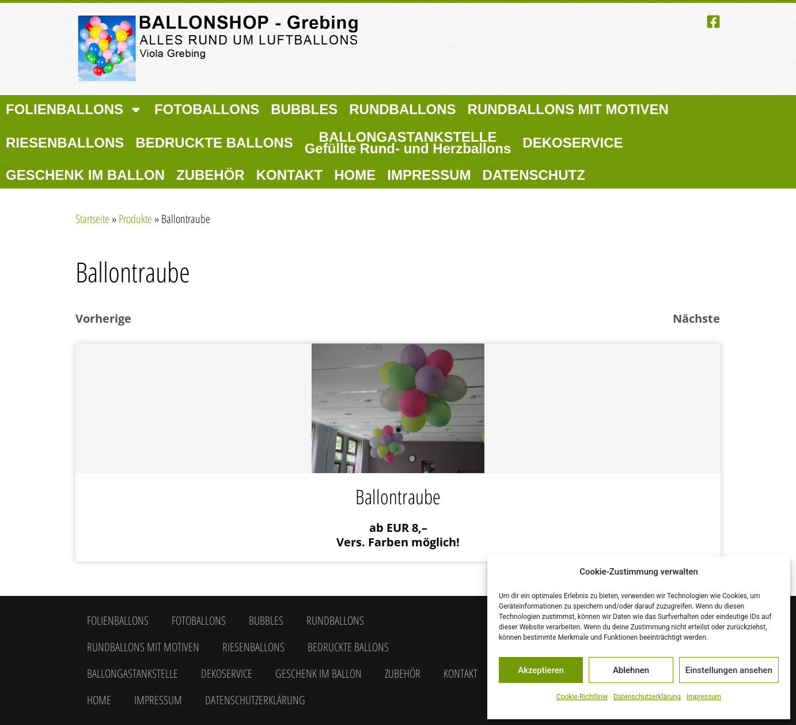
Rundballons (402, 109)
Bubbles (304, 109)
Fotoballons (206, 109)
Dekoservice (572, 142)
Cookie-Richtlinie (582, 697)
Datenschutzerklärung (647, 697)
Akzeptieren (541, 670)
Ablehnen (631, 670)
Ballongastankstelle (408, 142)
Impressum (704, 697)
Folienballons (74, 109)
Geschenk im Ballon (85, 175)
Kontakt (289, 175)
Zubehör (210, 175)
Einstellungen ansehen (728, 670)
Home (355, 175)
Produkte (135, 218)
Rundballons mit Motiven (568, 109)
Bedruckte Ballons (214, 142)
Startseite (92, 218)
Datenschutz (534, 175)
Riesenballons (65, 142)
